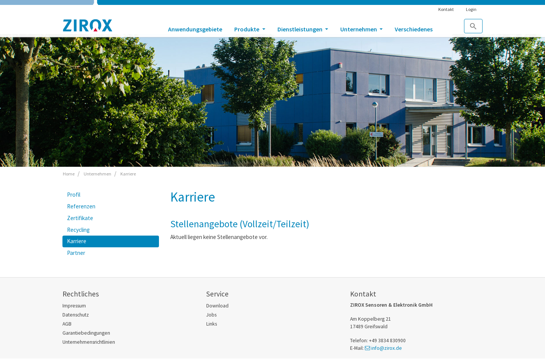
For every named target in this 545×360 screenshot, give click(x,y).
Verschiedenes (414, 29)
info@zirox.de (386, 348)
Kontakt (446, 9)
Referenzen (81, 206)
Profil (73, 194)
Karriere (76, 241)
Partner (76, 252)
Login (471, 9)
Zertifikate (80, 218)
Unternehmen (359, 29)
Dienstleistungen (300, 29)
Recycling (78, 229)
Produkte (247, 29)
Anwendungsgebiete (195, 29)
